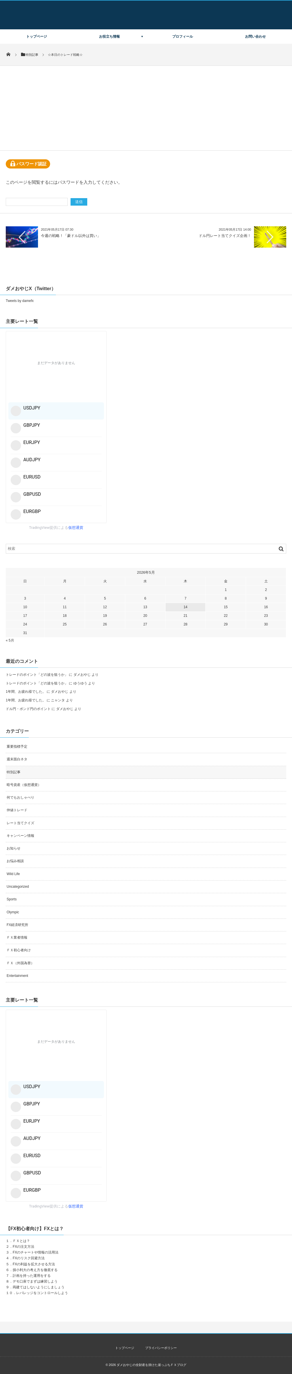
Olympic (13, 912)
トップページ (36, 37)
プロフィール (182, 37)
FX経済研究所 (17, 925)
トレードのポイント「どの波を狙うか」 (37, 675)
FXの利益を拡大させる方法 (34, 1264)
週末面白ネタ (17, 759)
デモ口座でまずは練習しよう (35, 1281)
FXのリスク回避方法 (29, 1258)
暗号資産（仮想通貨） (24, 785)
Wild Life (13, 874)
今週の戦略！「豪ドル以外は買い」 (71, 236)
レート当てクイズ (20, 823)
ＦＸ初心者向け (19, 950)
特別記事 (13, 772)
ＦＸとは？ (21, 1241)
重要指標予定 (17, 747)
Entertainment (17, 976)
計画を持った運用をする (32, 1276)
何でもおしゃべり (20, 797)
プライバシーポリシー (161, 1348)
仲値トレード (17, 810)
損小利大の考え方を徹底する (35, 1270)
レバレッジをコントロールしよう (42, 1293)
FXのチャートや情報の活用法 (35, 1252)
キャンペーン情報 (20, 836)
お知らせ (13, 848)
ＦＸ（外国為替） (20, 963)
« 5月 (10, 640)
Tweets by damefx (20, 301)
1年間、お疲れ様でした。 (26, 692)
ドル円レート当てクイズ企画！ (225, 236)
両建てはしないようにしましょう (39, 1287)
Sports (12, 899)
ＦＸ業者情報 (17, 937)
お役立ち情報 (109, 37)
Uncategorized (18, 887)
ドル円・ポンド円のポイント (28, 709)
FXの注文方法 (23, 1247)
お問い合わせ (255, 37)
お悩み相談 (15, 861)
